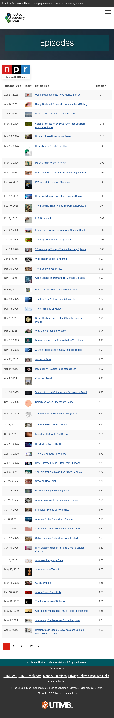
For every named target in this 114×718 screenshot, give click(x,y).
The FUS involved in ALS (48, 268)
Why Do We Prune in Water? (50, 330)
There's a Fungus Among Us (50, 453)
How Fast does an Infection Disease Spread (59, 196)
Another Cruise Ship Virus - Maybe (54, 519)
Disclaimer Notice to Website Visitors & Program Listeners (57, 662)
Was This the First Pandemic (51, 258)
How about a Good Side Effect (51, 146)
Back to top (57, 668)
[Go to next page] (38, 646)
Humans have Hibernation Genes (53, 136)
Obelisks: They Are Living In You (52, 490)
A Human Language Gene (49, 560)
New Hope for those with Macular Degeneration (61, 172)
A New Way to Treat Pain (48, 569)
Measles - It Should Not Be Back (52, 434)
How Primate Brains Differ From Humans (57, 463)
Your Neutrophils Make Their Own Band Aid (59, 471)
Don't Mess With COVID (48, 444)
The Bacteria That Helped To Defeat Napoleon (60, 205)
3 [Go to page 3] (21, 646)
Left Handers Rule (45, 218)
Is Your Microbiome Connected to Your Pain (59, 340)
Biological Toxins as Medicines (52, 509)
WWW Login (54, 693)
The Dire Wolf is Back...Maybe (51, 424)
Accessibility (56, 681)
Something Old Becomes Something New (57, 528)
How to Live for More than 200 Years (55, 113)
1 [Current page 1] (6, 646)
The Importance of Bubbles (50, 601)
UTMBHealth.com (30, 676)
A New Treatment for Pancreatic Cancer (56, 500)
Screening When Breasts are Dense (54, 401)
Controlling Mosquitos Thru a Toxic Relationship (61, 610)
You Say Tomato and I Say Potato (53, 239)
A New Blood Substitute (48, 592)
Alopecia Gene (43, 359)
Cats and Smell (43, 378)
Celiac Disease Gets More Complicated (56, 538)
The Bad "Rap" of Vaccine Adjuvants (55, 299)
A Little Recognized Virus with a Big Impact (58, 349)
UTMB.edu (10, 676)
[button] (108, 12)
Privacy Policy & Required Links (88, 676)
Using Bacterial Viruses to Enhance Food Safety (61, 104)
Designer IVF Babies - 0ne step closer (55, 368)
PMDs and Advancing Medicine (52, 182)
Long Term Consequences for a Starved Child (60, 230)
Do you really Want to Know (50, 162)
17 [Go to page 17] (31, 646)
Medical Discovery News (16, 3)
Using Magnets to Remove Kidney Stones (57, 94)
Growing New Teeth (46, 481)
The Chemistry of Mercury (49, 308)
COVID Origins (43, 582)
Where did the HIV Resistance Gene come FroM (61, 392)
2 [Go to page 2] (13, 646)
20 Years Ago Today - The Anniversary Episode (60, 249)
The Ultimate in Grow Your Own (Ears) (56, 413)
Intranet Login (72, 693)
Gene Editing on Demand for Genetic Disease (60, 277)
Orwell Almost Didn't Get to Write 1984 (56, 289)
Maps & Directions (55, 676)
